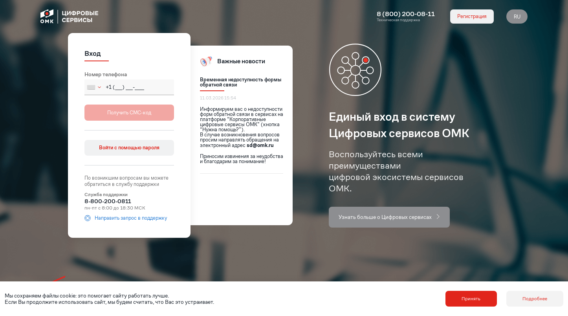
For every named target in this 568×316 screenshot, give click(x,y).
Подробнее (534, 298)
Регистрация (472, 16)
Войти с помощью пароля (129, 147)
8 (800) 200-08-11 (406, 14)
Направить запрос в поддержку (125, 218)
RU (517, 16)
